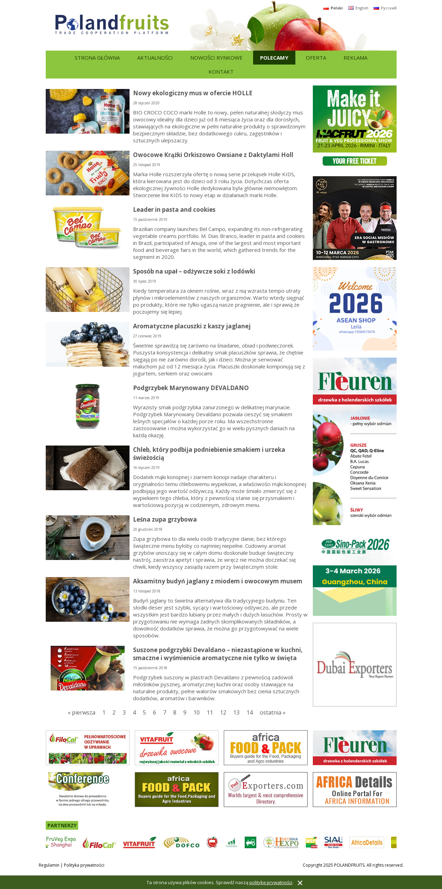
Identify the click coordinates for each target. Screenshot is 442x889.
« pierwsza (81, 712)
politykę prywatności (270, 882)
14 (249, 712)
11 (210, 712)
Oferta (316, 57)
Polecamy (274, 57)
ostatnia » (273, 712)
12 (223, 712)
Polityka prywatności (84, 865)
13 (236, 712)
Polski (333, 7)
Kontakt (221, 71)
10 (196, 712)
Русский (385, 7)
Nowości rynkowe (216, 57)
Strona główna (97, 57)
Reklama (355, 57)
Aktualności (155, 57)
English (358, 7)
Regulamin (49, 865)
